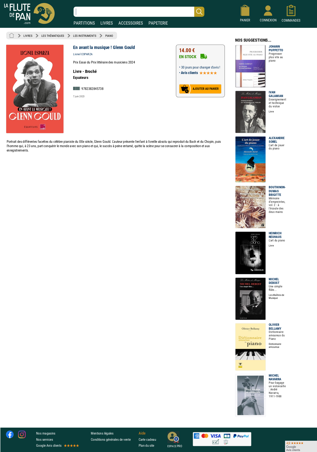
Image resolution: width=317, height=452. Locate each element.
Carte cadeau (147, 439)
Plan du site (146, 445)
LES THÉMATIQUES (52, 35)
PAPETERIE (158, 23)
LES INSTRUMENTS (84, 35)
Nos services (44, 439)
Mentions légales (102, 433)
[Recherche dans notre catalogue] (139, 12)
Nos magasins (45, 433)
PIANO (109, 35)
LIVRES (106, 23)
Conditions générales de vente (114, 439)
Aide (142, 433)
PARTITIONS (84, 23)
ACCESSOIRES (130, 23)
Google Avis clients (57, 445)
